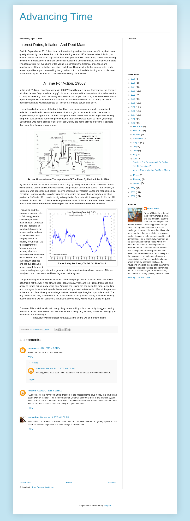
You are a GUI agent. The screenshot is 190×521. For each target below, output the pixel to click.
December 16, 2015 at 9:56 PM (54, 417)
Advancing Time (56, 16)
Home (69, 482)
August (136, 142)
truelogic (32, 348)
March (136, 175)
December (138, 126)
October (137, 134)
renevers (32, 391)
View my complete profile (139, 277)
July (135, 146)
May (135, 154)
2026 (133, 79)
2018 (133, 111)
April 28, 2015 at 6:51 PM (49, 348)
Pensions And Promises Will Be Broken (151, 162)
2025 (133, 83)
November (138, 130)
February (137, 179)
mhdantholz (33, 417)
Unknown (40, 368)
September (138, 138)
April (135, 159)
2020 (133, 103)
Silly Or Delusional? (142, 166)
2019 (133, 107)
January (137, 183)
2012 (133, 196)
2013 (133, 192)
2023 (133, 91)
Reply (30, 356)
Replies (34, 363)
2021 (133, 99)
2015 (133, 123)
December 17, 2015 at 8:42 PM (60, 368)
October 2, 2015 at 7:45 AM (49, 391)
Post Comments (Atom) (43, 487)
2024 (133, 87)
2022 (133, 95)
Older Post (111, 482)
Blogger (107, 506)
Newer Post (25, 482)
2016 (133, 119)
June (135, 150)
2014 (133, 188)
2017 (133, 115)
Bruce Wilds (153, 208)
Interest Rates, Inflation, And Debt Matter (151, 170)
